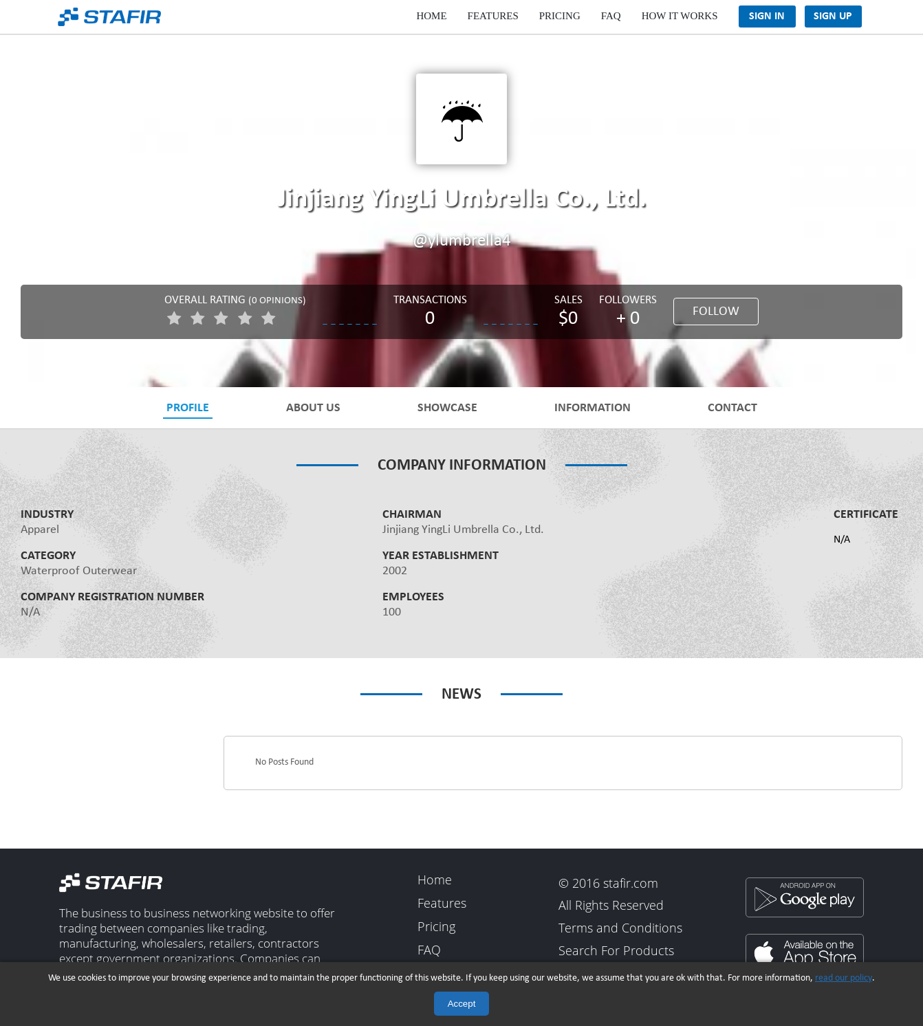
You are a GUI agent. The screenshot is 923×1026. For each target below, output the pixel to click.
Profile (187, 407)
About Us (313, 407)
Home (431, 15)
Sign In (767, 16)
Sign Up (833, 16)
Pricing (559, 15)
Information (592, 407)
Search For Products (616, 951)
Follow (716, 311)
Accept (462, 1003)
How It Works (680, 15)
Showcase (447, 407)
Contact (732, 407)
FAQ (611, 15)
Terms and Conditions (620, 927)
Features (493, 15)
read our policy (843, 978)
